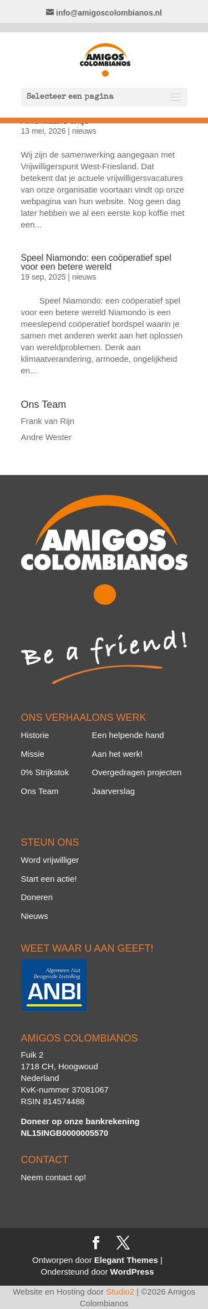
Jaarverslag (113, 791)
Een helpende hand (128, 735)
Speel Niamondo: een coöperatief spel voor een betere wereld (96, 262)
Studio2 (120, 1291)
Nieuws (34, 916)
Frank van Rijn (48, 421)
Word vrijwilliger (50, 860)
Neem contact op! (54, 1177)
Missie (33, 754)
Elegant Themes (126, 1260)
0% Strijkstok (45, 772)
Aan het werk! (117, 754)
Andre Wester (46, 437)
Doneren (37, 897)
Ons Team (40, 791)
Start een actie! (49, 878)
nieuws (84, 131)
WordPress (132, 1271)
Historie (35, 735)
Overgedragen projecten (137, 772)
